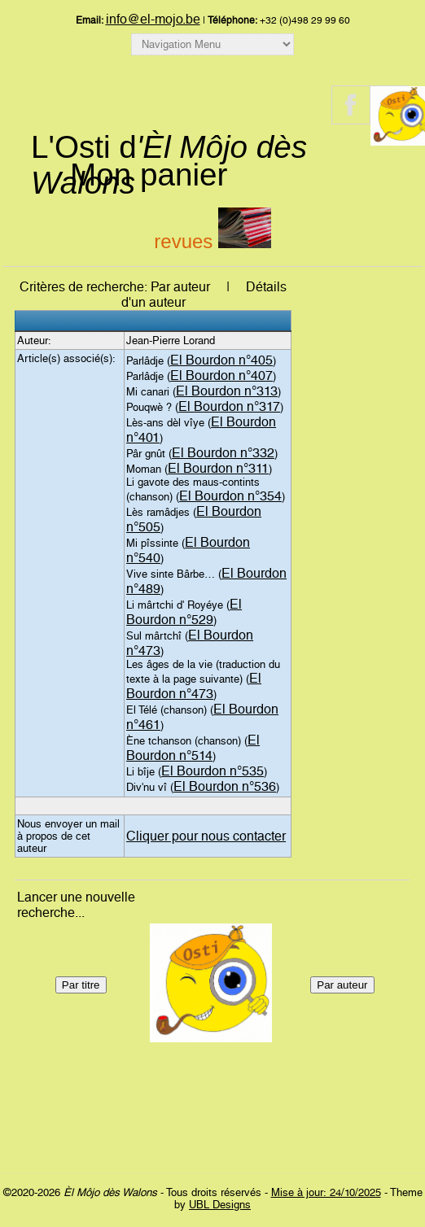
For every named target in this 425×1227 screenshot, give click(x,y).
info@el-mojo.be (153, 19)
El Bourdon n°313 (227, 391)
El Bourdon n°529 (184, 611)
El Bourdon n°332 (223, 453)
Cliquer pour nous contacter (206, 836)
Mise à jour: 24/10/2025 (326, 1192)
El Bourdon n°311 (218, 468)
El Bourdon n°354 (230, 496)
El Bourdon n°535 (212, 771)
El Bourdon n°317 (229, 406)
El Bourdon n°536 (224, 786)
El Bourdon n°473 (193, 685)
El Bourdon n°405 (221, 360)
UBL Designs (220, 1205)
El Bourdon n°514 (193, 747)
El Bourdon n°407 (221, 375)
